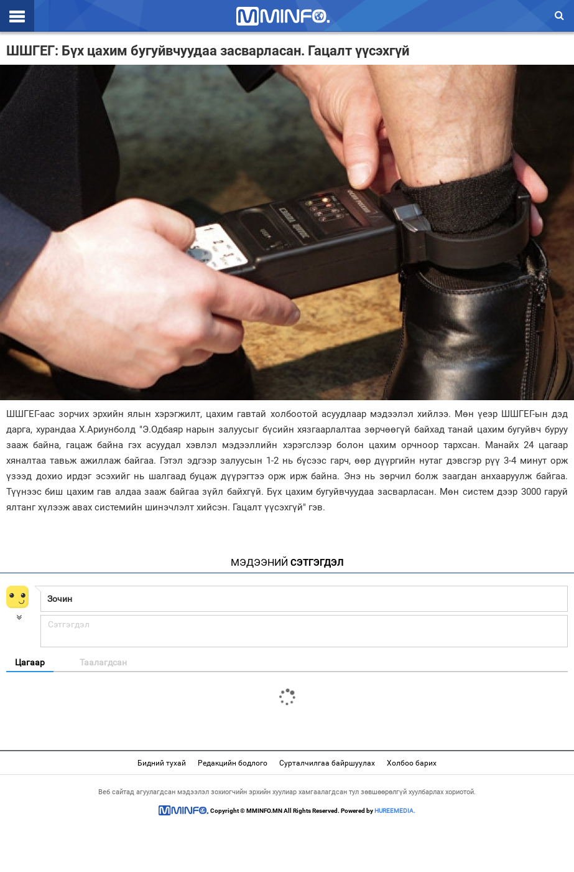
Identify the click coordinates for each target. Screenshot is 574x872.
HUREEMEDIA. (394, 810)
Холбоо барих (412, 763)
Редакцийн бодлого (232, 763)
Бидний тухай (161, 763)
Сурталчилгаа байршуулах (327, 763)
